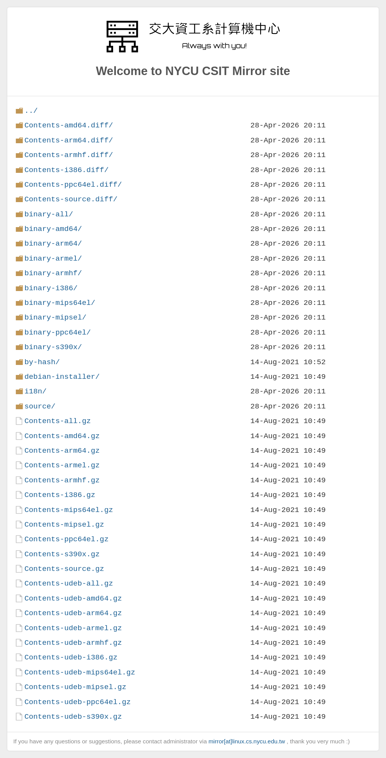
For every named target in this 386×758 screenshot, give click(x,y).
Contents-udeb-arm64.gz (73, 613)
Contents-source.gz (64, 569)
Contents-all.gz (57, 421)
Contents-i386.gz (59, 495)
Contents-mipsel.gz (64, 524)
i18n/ (35, 391)
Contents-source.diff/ (70, 199)
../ (31, 110)
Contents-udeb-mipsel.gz (75, 687)
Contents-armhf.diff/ (68, 155)
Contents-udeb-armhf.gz (73, 643)
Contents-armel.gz (62, 465)
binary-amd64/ (53, 229)
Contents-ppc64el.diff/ (73, 184)
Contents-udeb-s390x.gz (73, 716)
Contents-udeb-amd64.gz (73, 598)
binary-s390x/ (53, 347)
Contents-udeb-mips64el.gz (79, 672)
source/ (39, 406)
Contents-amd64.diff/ (68, 125)
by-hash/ (42, 362)
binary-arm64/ (53, 243)
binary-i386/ (50, 288)
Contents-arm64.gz (62, 450)
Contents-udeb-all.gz (68, 583)
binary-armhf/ (53, 273)
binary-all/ (48, 214)
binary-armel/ (53, 258)
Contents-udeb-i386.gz (70, 657)
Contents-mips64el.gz (68, 510)
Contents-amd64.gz (62, 436)
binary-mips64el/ (59, 303)
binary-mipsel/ (55, 317)
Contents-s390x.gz (62, 554)
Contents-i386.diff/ (66, 170)
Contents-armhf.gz (62, 480)
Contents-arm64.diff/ (68, 140)
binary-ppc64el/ (57, 332)
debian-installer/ (62, 376)
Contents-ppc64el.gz (66, 539)
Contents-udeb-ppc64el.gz (77, 702)
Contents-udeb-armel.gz (73, 628)
